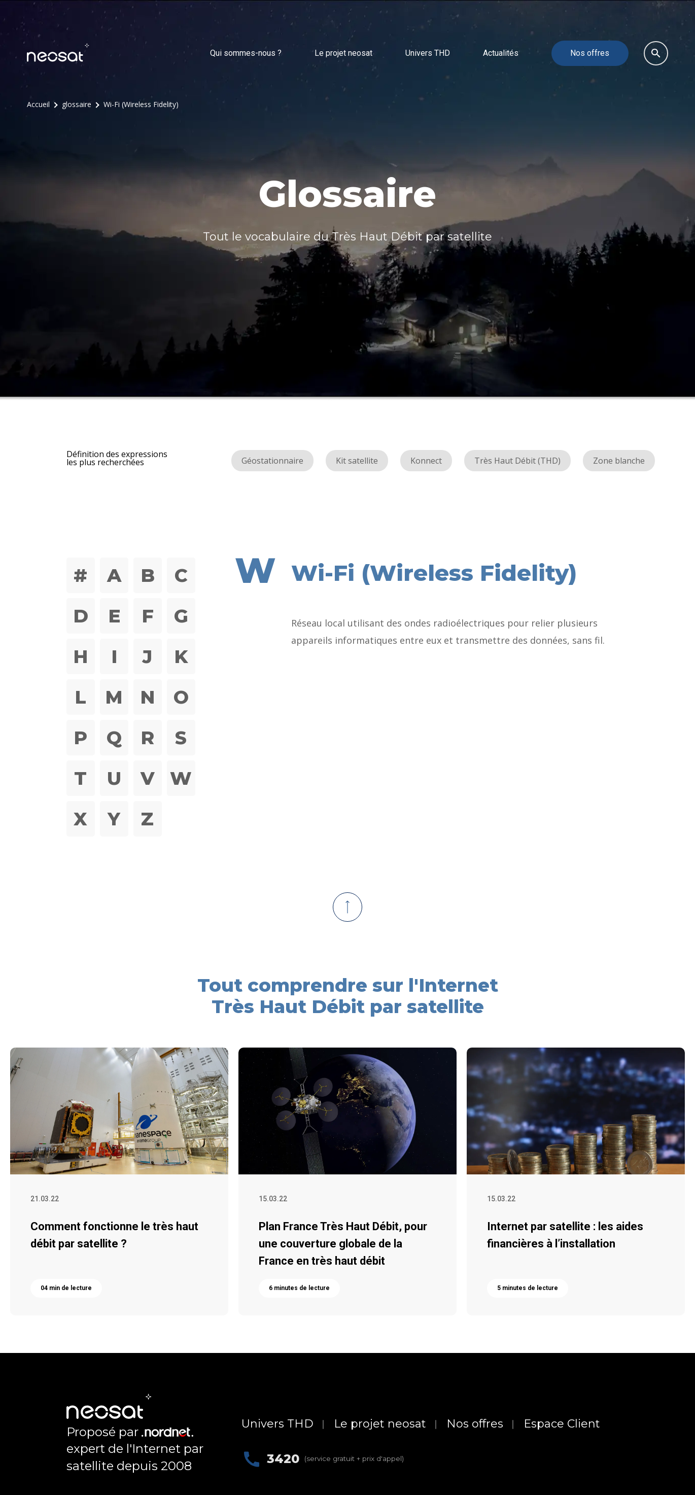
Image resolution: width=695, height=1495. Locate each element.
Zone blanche (619, 460)
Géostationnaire (272, 460)
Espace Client (562, 1423)
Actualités (500, 52)
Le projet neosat (343, 52)
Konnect (426, 460)
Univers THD (427, 52)
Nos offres (589, 52)
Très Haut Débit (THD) (517, 460)
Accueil (38, 104)
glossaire (76, 104)
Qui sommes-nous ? (246, 52)
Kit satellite (357, 460)
